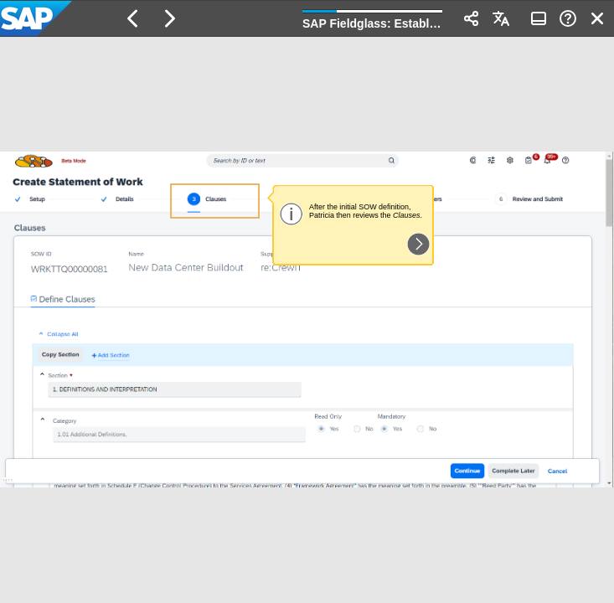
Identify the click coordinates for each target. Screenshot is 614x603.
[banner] (307, 18)
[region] (307, 320)
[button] (133, 18)
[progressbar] (372, 17)
